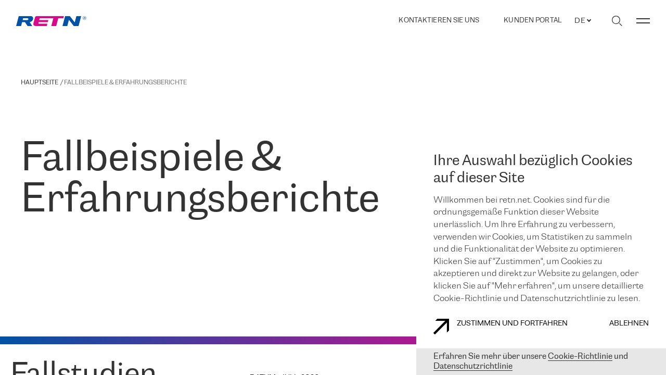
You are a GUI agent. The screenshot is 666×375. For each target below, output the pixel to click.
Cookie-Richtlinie (580, 356)
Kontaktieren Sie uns (439, 20)
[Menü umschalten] (643, 21)
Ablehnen (629, 323)
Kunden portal (532, 20)
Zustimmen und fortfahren (500, 326)
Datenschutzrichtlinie (473, 366)
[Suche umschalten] (616, 21)
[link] (51, 21)
